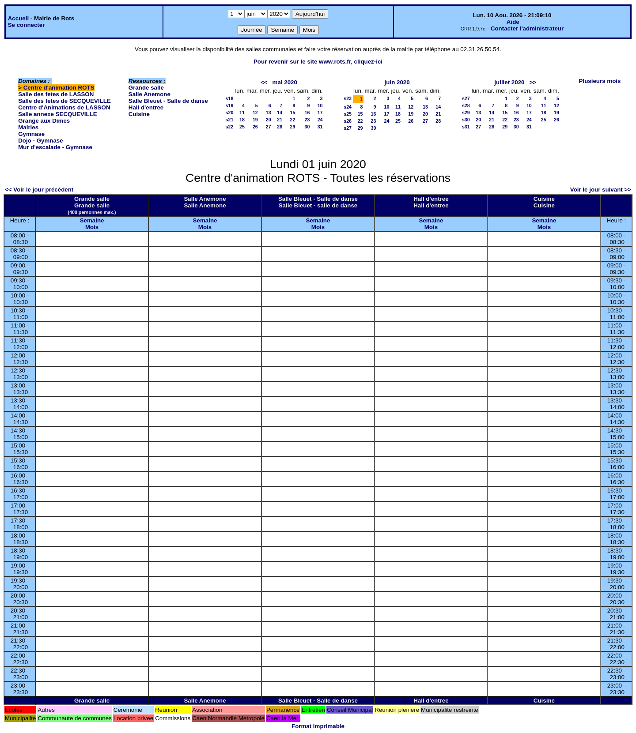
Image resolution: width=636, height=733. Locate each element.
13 (268, 112)
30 (307, 126)
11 (242, 112)
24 (320, 119)
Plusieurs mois (600, 81)
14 (279, 112)
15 (292, 112)
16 (307, 112)
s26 (348, 121)
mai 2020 (285, 82)
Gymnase (31, 134)
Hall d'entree (146, 107)
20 (268, 119)
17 (320, 112)
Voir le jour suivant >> (600, 189)
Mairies (28, 127)
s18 (230, 98)
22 (292, 119)
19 (255, 119)
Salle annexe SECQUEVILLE (57, 114)
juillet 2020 (509, 82)
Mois (91, 227)
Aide (513, 22)
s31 (466, 126)
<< (264, 82)
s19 (230, 105)
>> (533, 82)
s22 (230, 126)
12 (255, 112)
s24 (348, 106)
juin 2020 (397, 82)
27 (268, 126)
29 (292, 126)
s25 (348, 114)
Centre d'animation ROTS (59, 87)
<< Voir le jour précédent (39, 189)
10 (320, 105)
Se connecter (26, 25)
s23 (348, 98)
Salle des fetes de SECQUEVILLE (64, 101)
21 (279, 119)
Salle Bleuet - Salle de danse (168, 101)
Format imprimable (318, 726)
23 (307, 119)
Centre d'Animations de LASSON (64, 107)
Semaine (92, 220)
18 (242, 119)
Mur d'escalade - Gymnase (55, 147)
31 (320, 126)
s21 (230, 119)
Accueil (18, 18)
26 (255, 126)
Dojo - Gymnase (40, 140)
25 (242, 126)
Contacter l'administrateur (527, 28)
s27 (348, 128)
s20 (230, 112)
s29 (466, 112)
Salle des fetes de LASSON (56, 94)
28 (279, 126)
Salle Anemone (149, 94)
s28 (466, 105)
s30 (466, 119)
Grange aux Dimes (44, 120)
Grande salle (146, 87)
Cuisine (139, 114)
